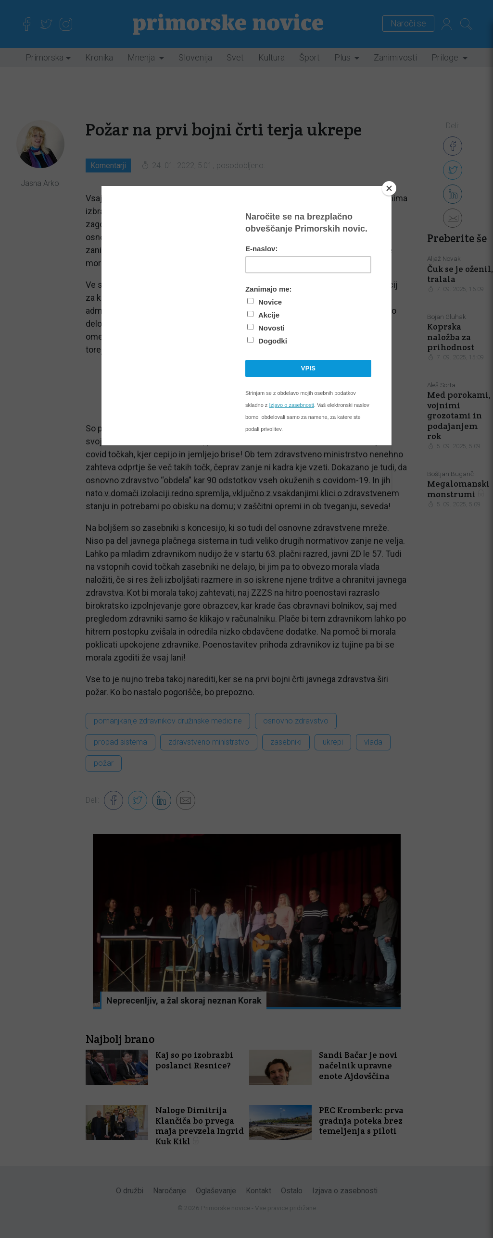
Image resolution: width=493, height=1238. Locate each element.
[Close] (389, 188)
